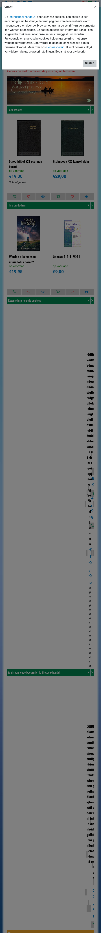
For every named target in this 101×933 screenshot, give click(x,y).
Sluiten (89, 63)
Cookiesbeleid (55, 47)
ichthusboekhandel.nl (22, 17)
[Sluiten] (95, 7)
